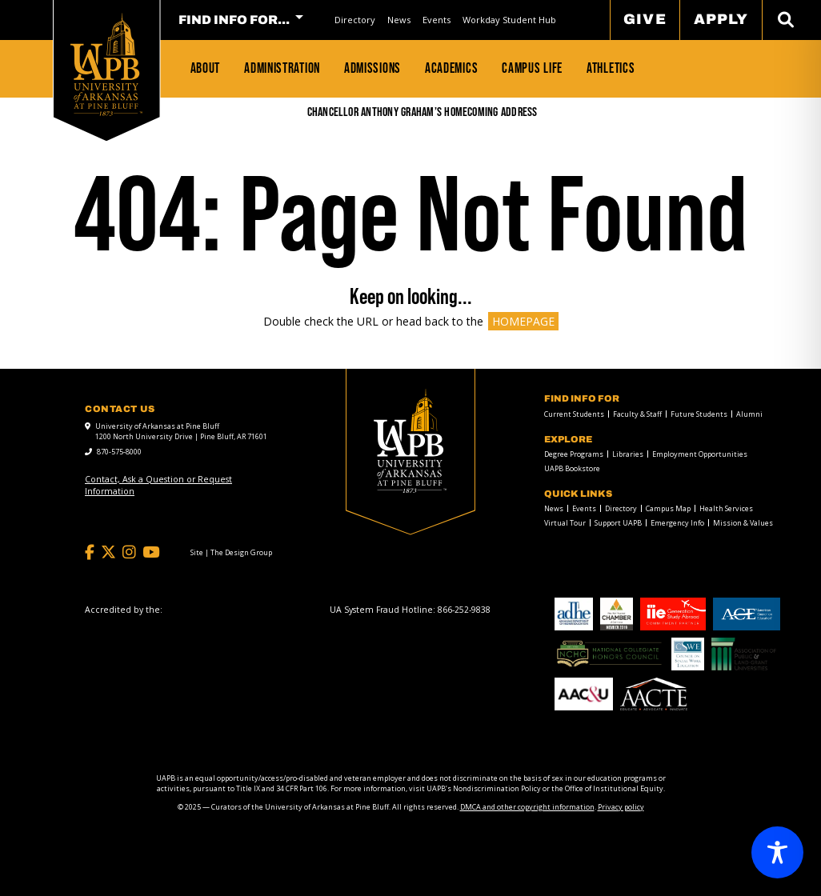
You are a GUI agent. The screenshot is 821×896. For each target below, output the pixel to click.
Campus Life (532, 68)
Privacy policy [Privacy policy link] (621, 807)
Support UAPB (618, 522)
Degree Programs (573, 454)
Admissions (372, 68)
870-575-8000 (119, 451)
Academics (451, 68)
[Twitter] (108, 552)
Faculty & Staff (637, 414)
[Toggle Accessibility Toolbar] (777, 852)
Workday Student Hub (509, 19)
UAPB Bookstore (572, 468)
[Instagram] (129, 552)
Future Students (699, 414)
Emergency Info (677, 522)
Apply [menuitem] (721, 19)
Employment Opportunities (699, 454)
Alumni (749, 414)
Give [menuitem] (644, 19)
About (205, 68)
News (398, 19)
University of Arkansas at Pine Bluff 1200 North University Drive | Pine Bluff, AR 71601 (181, 431)
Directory (354, 19)
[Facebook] (89, 552)
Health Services (726, 508)
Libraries (627, 454)
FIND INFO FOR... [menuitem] (234, 20)
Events (437, 19)
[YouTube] (150, 552)
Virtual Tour (565, 522)
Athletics (611, 68)
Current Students (574, 414)
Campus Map (668, 508)
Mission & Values (743, 522)
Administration (282, 68)
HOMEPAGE (523, 321)
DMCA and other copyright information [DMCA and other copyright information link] (527, 807)
